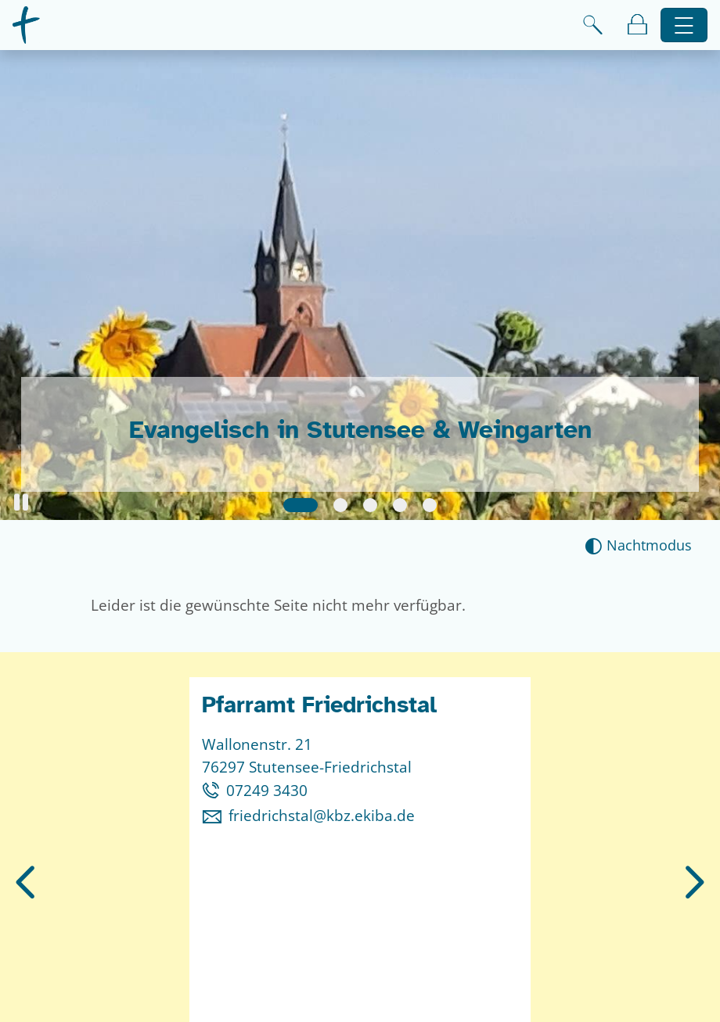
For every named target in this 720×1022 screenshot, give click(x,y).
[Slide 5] (429, 505)
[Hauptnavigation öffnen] (684, 25)
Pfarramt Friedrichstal (319, 705)
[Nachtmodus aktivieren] (638, 545)
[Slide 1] (300, 505)
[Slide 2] (340, 505)
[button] (21, 502)
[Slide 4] (400, 505)
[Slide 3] (370, 505)
